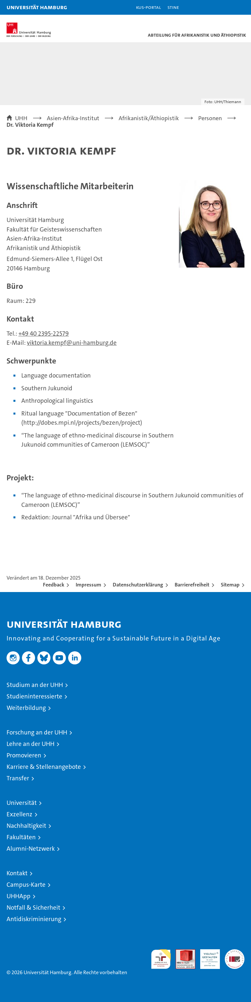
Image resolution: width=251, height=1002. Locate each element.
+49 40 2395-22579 (43, 333)
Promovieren (24, 755)
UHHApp (18, 896)
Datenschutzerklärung (138, 584)
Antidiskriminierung (34, 919)
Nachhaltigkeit (26, 826)
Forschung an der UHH (37, 732)
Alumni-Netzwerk (31, 848)
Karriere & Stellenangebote (44, 767)
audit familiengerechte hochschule (161, 959)
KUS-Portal (148, 7)
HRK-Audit (206, 956)
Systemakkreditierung (234, 952)
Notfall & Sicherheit (33, 907)
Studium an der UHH (35, 685)
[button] (225, 7)
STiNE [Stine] (173, 7)
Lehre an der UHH (30, 744)
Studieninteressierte (34, 696)
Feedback (53, 584)
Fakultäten (21, 837)
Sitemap (230, 584)
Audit (182, 952)
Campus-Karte (26, 885)
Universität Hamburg (37, 7)
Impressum (88, 584)
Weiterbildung (26, 708)
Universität (22, 803)
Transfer (18, 778)
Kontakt (17, 873)
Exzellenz (19, 814)
